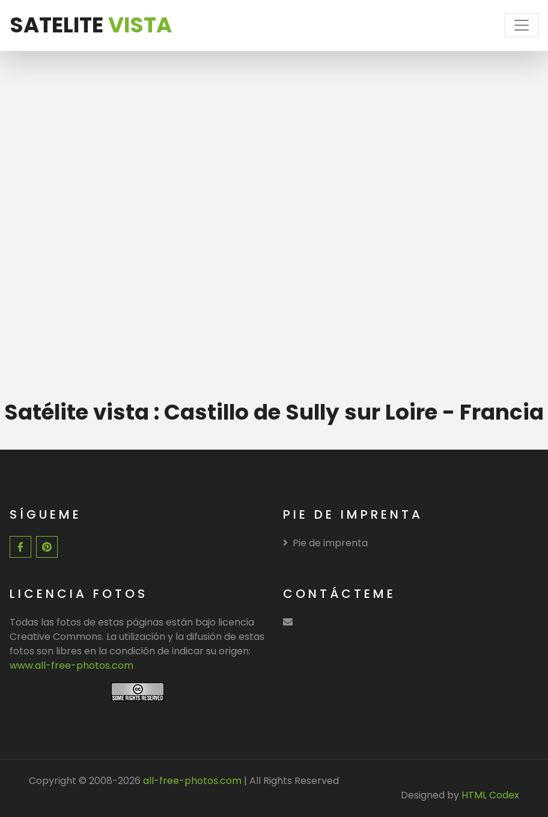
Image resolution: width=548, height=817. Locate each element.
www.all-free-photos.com (71, 665)
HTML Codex (490, 795)
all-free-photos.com (191, 781)
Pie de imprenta (325, 543)
